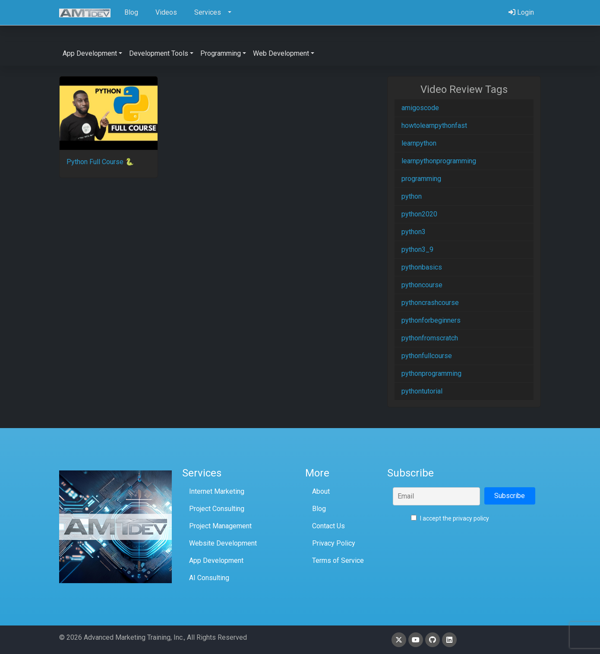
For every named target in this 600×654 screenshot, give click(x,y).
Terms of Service (338, 560)
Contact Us (328, 526)
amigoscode (420, 108)
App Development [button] (90, 53)
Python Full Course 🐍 (100, 162)
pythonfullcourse (426, 356)
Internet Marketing (216, 491)
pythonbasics (421, 267)
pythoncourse (421, 285)
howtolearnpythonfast (434, 125)
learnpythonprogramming (438, 161)
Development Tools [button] (158, 53)
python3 (413, 232)
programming (421, 179)
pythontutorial (421, 391)
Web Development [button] (281, 53)
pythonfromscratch (429, 338)
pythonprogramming (431, 373)
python (411, 196)
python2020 (419, 214)
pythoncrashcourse (430, 302)
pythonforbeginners (431, 320)
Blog (319, 509)
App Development (216, 560)
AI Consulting (209, 578)
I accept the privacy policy (450, 518)
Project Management (220, 526)
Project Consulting (216, 509)
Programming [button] (220, 53)
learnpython (418, 143)
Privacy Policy (333, 543)
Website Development (223, 543)
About (321, 491)
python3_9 (417, 249)
